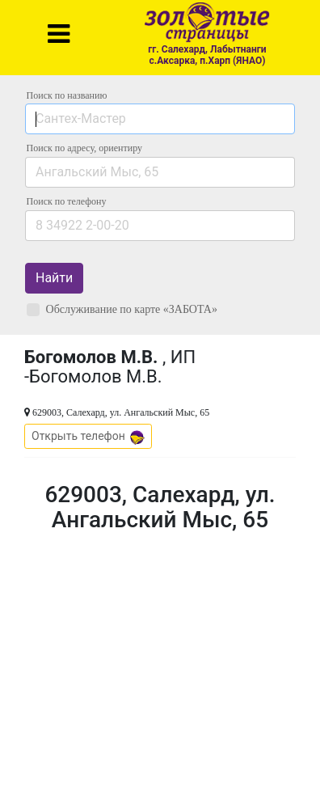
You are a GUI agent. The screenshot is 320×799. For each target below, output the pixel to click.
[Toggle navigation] (58, 34)
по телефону (67, 201)
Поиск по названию (67, 95)
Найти (54, 277)
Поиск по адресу (84, 148)
